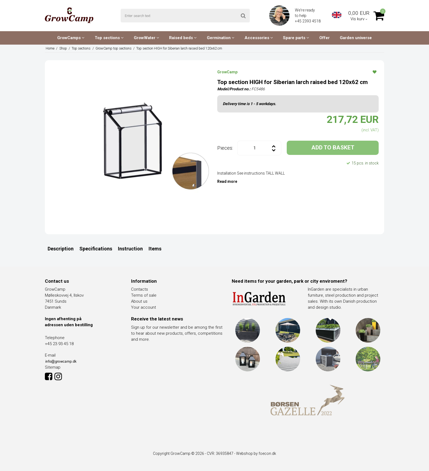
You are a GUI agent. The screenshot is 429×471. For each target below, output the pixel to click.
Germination (220, 37)
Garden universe (356, 37)
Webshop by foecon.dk (256, 453)
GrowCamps (71, 37)
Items (155, 249)
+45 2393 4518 (308, 21)
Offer (324, 37)
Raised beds (183, 37)
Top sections (109, 37)
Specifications (95, 249)
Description (61, 249)
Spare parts (296, 37)
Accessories (259, 37)
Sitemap (52, 367)
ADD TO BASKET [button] (332, 147)
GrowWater (146, 37)
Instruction (130, 249)
